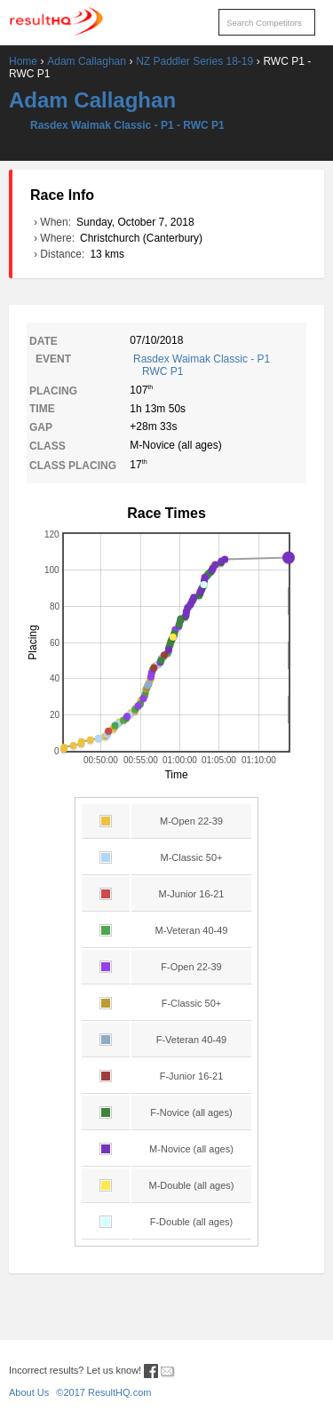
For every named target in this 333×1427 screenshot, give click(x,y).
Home (23, 61)
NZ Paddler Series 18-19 (194, 61)
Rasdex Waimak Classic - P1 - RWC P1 (127, 125)
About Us (29, 1392)
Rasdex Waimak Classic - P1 (218, 365)
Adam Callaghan (86, 61)
